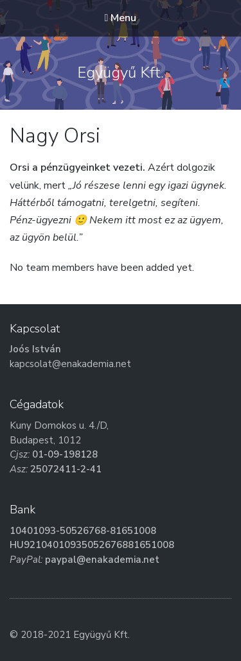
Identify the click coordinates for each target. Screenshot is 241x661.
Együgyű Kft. (120, 72)
